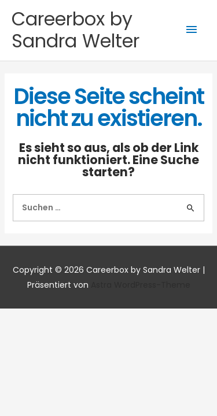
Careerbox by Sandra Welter (75, 30)
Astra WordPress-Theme (140, 285)
